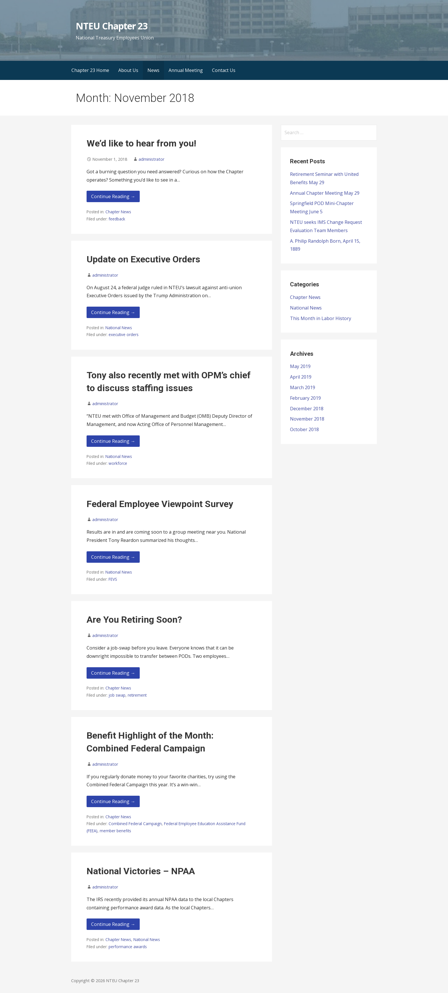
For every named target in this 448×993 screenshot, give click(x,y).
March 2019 (302, 387)
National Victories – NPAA (141, 871)
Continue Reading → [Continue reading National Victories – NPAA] (113, 924)
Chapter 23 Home (90, 70)
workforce (118, 463)
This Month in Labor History (320, 318)
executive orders (124, 334)
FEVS (113, 579)
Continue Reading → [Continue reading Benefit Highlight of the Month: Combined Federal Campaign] (113, 801)
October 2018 (304, 429)
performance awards (128, 946)
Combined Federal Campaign (135, 823)
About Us (128, 70)
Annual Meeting (186, 70)
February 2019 (305, 398)
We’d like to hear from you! (141, 143)
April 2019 (300, 377)
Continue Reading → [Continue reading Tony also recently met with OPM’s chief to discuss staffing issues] (113, 441)
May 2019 (300, 366)
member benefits (115, 830)
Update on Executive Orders (143, 259)
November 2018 (307, 419)
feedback (117, 219)
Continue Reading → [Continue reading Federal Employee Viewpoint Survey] (113, 557)
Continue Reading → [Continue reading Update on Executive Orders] (113, 312)
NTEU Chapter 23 (111, 26)
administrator (151, 159)
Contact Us (223, 70)
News (153, 70)
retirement (137, 695)
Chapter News (118, 211)
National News (118, 327)
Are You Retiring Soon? (134, 619)
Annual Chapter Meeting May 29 (324, 193)
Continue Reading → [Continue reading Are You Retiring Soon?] (113, 673)
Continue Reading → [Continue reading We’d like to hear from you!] (113, 196)
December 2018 (306, 408)
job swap (117, 695)
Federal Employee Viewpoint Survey (160, 503)
